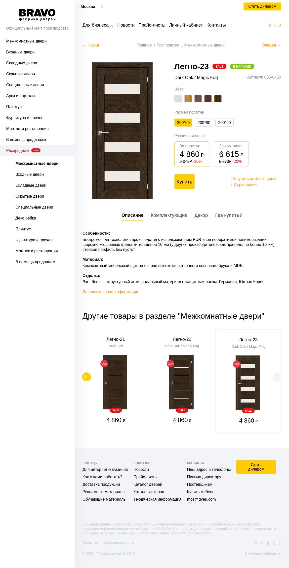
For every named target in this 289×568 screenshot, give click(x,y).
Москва (88, 6)
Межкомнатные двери (26, 41)
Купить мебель (200, 492)
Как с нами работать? (102, 477)
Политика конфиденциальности (108, 543)
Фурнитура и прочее (24, 118)
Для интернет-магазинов (105, 469)
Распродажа (23, 150)
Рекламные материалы (104, 492)
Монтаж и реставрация (27, 129)
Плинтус (14, 107)
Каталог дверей (147, 484)
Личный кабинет (186, 25)
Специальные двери (25, 85)
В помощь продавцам (26, 139)
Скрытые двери (20, 74)
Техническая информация (157, 499)
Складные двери (21, 63)
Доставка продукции (101, 484)
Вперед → (271, 45)
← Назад (91, 45)
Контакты (216, 25)
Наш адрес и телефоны (209, 469)
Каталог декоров (148, 492)
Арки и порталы (20, 96)
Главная (144, 45)
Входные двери (20, 52)
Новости (126, 25)
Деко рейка (25, 218)
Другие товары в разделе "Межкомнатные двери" (173, 317)
